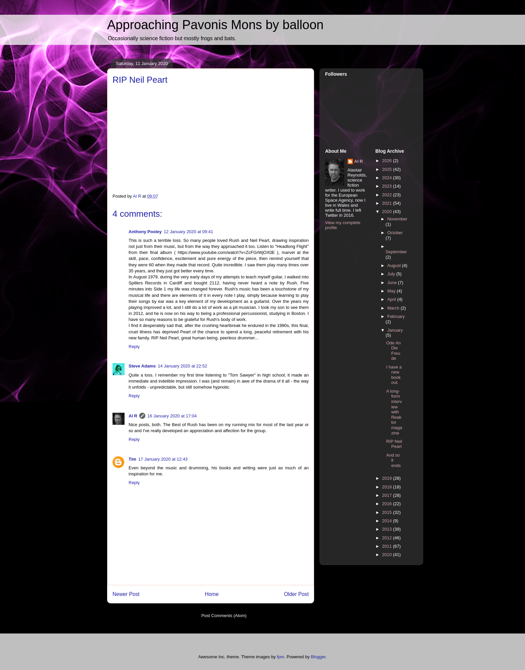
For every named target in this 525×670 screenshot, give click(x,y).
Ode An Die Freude (393, 350)
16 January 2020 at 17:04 (172, 415)
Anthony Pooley (145, 231)
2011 (387, 546)
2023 (387, 186)
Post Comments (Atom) (223, 615)
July (391, 273)
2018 (387, 486)
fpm (280, 656)
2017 (387, 495)
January (395, 330)
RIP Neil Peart (394, 444)
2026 (387, 160)
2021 (387, 203)
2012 (387, 537)
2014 (387, 520)
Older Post (296, 594)
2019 (387, 478)
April (392, 299)
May (392, 290)
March (394, 308)
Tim (132, 459)
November (397, 218)
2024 (387, 177)
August (394, 265)
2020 (387, 211)
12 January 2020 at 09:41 (188, 231)
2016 (387, 503)
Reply (134, 346)
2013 (387, 529)
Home (212, 594)
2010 (387, 554)
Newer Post (126, 594)
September (396, 251)
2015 (387, 512)
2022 (387, 194)
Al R (133, 415)
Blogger (318, 656)
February (396, 316)
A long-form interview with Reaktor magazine (394, 412)
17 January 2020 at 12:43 (163, 459)
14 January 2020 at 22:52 (182, 365)
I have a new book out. (393, 374)
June (392, 282)
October (395, 232)
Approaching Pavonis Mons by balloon (215, 25)
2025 (387, 169)
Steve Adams (142, 365)
